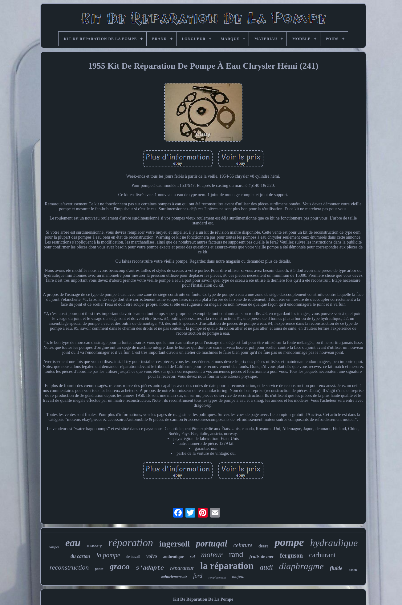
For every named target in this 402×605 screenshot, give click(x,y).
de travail (133, 557)
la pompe (108, 555)
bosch (352, 569)
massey (94, 545)
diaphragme (301, 566)
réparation (130, 542)
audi (266, 567)
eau (73, 542)
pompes (54, 547)
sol (192, 556)
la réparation (227, 565)
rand (236, 554)
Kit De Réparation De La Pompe (203, 599)
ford (197, 576)
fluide (336, 568)
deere (263, 546)
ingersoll (174, 543)
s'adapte (150, 568)
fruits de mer (262, 556)
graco (120, 566)
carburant (322, 555)
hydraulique (334, 542)
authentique (173, 556)
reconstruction (69, 567)
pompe (289, 542)
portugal (211, 543)
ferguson (291, 555)
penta (99, 569)
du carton (80, 556)
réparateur (182, 568)
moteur (212, 555)
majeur (238, 576)
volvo (151, 556)
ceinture (242, 545)
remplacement (217, 577)
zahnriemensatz (174, 576)
